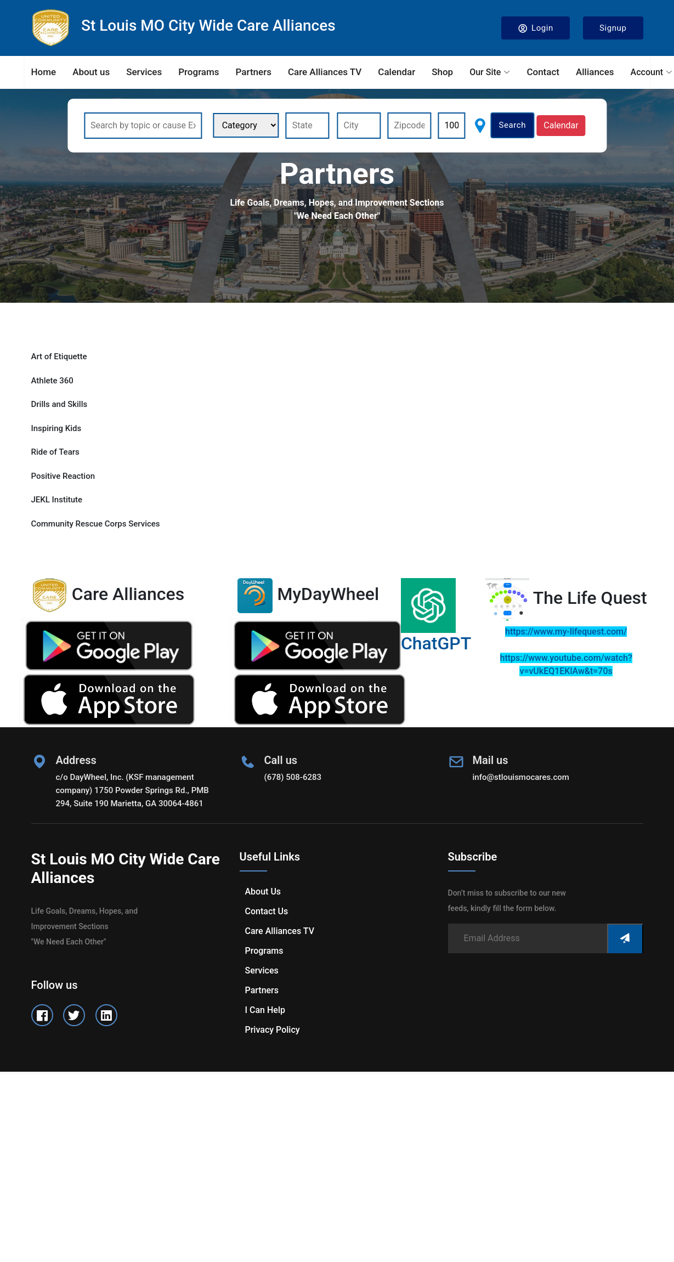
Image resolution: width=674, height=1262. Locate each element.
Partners (253, 71)
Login (535, 28)
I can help (265, 1010)
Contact (542, 71)
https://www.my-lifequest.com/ (566, 631)
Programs (198, 71)
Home (43, 71)
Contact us (266, 911)
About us (91, 71)
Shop (442, 71)
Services (144, 71)
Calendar (396, 71)
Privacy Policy (272, 1030)
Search (512, 125)
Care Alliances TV (324, 71)
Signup (613, 28)
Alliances (595, 71)
